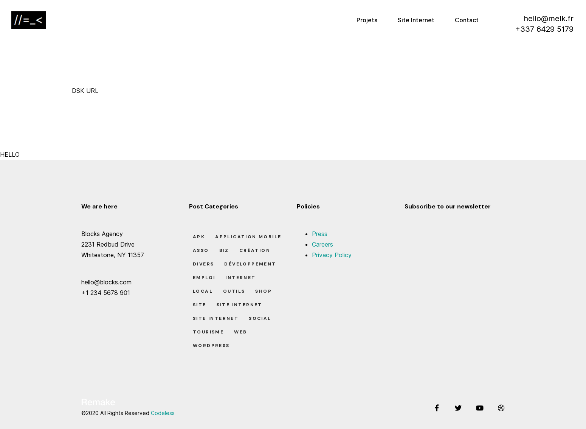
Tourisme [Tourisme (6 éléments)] (208, 332)
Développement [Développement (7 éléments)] (250, 264)
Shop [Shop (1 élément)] (263, 291)
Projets (367, 20)
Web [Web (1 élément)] (240, 332)
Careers (322, 244)
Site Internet (416, 20)
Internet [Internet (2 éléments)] (240, 278)
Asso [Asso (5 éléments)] (201, 250)
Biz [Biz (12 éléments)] (224, 250)
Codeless (163, 413)
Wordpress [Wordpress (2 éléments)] (211, 346)
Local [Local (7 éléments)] (203, 291)
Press (319, 234)
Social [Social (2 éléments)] (260, 318)
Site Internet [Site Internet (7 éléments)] (216, 318)
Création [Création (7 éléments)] (254, 250)
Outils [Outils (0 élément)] (234, 291)
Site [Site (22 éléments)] (199, 305)
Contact (467, 20)
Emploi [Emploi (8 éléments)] (204, 278)
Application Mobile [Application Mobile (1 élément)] (248, 237)
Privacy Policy (332, 255)
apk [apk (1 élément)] (199, 237)
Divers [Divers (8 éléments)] (203, 264)
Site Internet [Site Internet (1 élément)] (239, 305)
